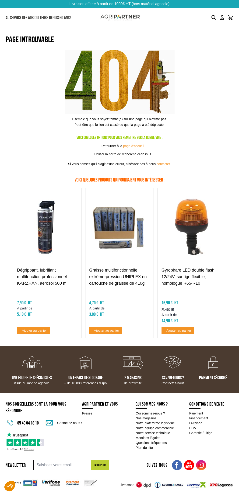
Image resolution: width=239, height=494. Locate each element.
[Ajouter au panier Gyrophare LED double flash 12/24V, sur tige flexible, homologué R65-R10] (178, 330)
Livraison (195, 423)
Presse (87, 413)
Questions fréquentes (151, 443)
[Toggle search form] (214, 17)
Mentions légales (148, 438)
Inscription (100, 465)
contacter (163, 164)
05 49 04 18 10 (28, 422)
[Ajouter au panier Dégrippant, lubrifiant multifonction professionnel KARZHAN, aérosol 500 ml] (33, 330)
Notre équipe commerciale (155, 428)
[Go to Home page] (120, 18)
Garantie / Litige (200, 433)
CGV (192, 428)
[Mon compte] (222, 17)
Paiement (196, 413)
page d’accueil (133, 146)
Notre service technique (153, 433)
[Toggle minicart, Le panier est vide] (230, 17)
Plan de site (144, 448)
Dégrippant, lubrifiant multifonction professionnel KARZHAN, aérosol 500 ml (42, 277)
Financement (198, 418)
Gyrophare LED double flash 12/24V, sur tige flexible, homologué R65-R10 (188, 277)
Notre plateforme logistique (155, 423)
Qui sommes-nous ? (150, 413)
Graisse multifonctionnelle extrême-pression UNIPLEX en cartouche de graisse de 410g (118, 277)
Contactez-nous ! (69, 423)
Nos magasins (146, 418)
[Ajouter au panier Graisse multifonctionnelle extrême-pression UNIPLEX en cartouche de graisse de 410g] (105, 330)
